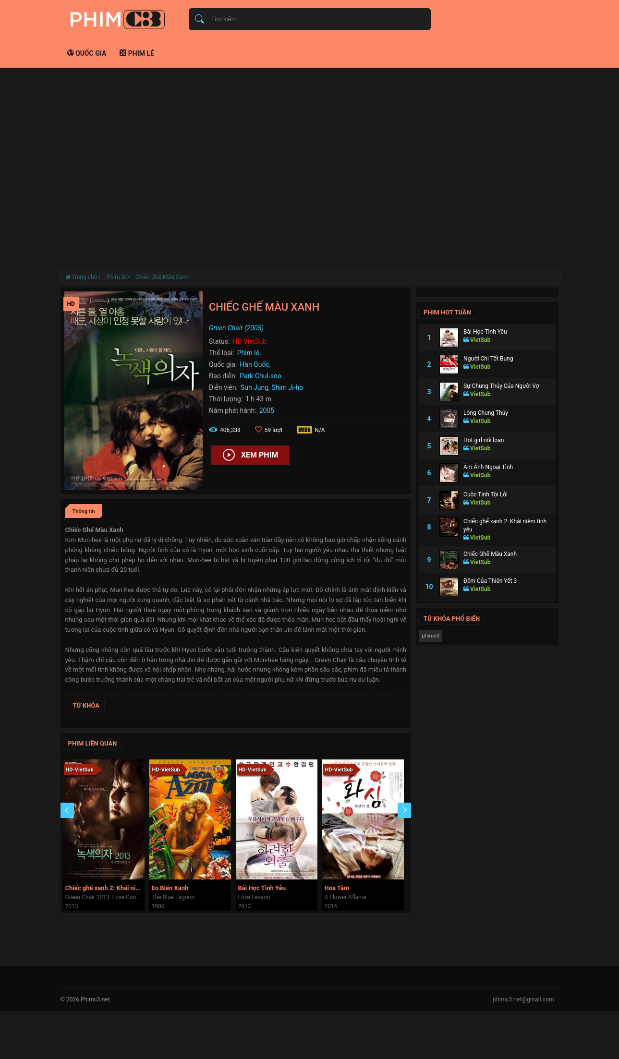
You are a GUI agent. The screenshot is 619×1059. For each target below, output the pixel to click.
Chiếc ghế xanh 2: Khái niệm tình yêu (105, 887)
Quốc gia (87, 53)
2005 (266, 410)
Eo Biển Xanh (170, 887)
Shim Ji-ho (287, 387)
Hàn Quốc (254, 364)
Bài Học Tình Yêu (262, 887)
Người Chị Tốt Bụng (488, 358)
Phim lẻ (137, 53)
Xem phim (250, 455)
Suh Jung (254, 387)
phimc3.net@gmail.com (523, 999)
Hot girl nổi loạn (483, 440)
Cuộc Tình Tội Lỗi (485, 494)
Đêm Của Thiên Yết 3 (490, 581)
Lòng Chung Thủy (485, 412)
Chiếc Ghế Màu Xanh (162, 277)
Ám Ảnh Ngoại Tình (488, 467)
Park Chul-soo (260, 376)
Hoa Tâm (337, 887)
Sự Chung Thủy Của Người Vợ (501, 386)
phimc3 (431, 636)
